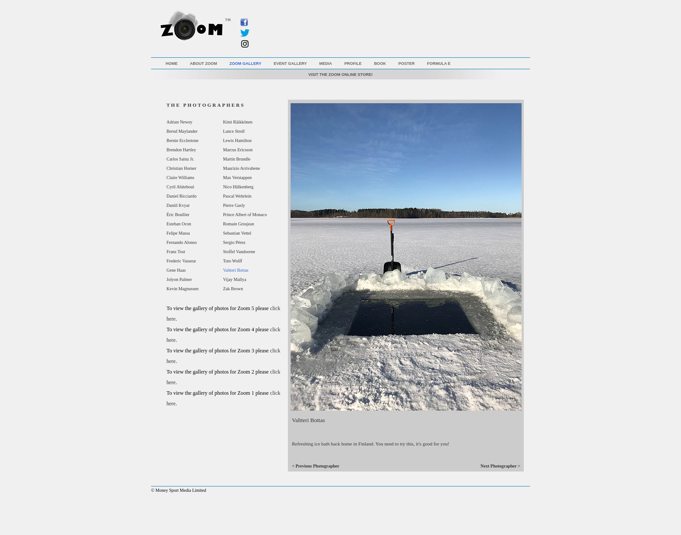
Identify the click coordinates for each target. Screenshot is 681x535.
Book (380, 63)
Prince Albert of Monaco (245, 214)
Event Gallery (290, 63)
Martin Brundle (236, 159)
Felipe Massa (178, 233)
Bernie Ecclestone (182, 140)
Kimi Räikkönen (237, 122)
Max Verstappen (237, 177)
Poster (406, 63)
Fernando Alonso (181, 242)
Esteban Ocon (178, 223)
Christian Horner (181, 168)
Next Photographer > (500, 466)
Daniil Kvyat (177, 205)
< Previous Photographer (315, 466)
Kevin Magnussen (182, 288)
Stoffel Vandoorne (239, 251)
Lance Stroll (234, 131)
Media (325, 63)
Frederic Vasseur (181, 260)
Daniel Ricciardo (181, 196)
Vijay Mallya (234, 279)
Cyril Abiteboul (180, 186)
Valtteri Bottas (236, 270)
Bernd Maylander (181, 131)
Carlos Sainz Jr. (180, 159)
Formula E (438, 63)
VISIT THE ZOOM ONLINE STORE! (340, 74)
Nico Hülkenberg (238, 186)
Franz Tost (175, 251)
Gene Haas (176, 270)
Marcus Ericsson (238, 149)
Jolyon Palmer (179, 279)
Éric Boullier (177, 214)
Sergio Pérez (234, 242)
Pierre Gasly (234, 205)
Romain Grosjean (238, 223)
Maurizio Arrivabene (241, 168)
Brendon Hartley (181, 149)
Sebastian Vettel (237, 233)
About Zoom (203, 63)
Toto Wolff (232, 260)
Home (172, 63)
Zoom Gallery (245, 63)
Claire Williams (180, 177)
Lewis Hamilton (237, 140)
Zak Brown (233, 288)
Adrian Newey (179, 122)
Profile (353, 63)
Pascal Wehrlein (237, 196)
